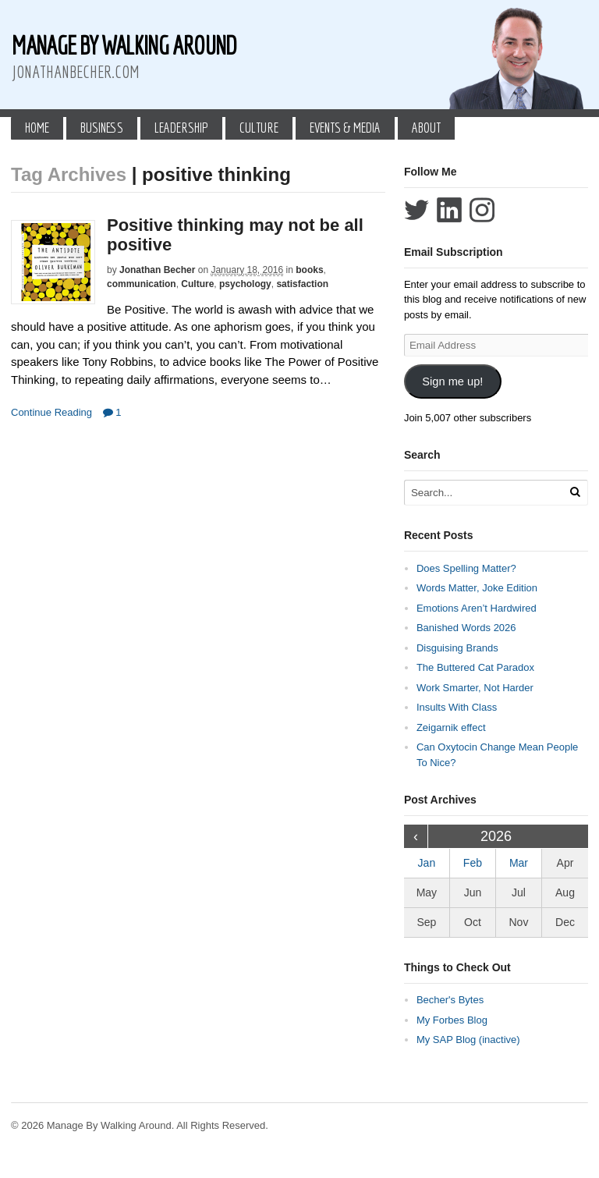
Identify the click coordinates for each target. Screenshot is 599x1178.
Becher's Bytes (450, 1000)
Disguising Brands (457, 648)
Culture (258, 127)
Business (101, 127)
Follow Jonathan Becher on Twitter (416, 209)
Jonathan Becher (157, 269)
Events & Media (345, 127)
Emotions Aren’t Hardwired (476, 608)
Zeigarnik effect (451, 727)
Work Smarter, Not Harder (474, 688)
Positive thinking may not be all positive (235, 234)
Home (37, 127)
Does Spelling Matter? (466, 568)
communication (141, 284)
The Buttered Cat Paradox (475, 667)
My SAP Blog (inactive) (468, 1039)
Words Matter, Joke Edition (476, 588)
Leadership (181, 127)
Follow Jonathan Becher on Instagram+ (482, 209)
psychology (245, 284)
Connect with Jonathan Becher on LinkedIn (449, 209)
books (309, 269)
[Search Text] (488, 493)
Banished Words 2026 (466, 627)
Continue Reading (51, 412)
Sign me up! (452, 381)
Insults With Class (456, 707)
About (426, 127)
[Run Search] (575, 492)
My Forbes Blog (451, 1020)
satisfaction (302, 284)
